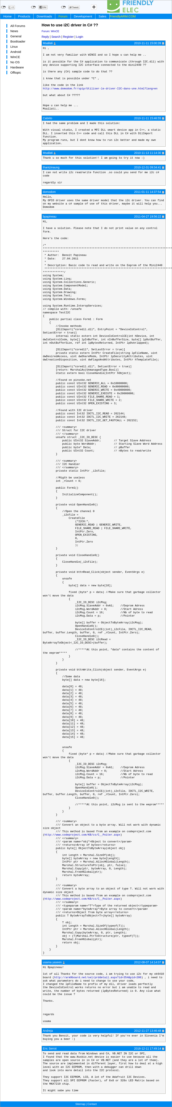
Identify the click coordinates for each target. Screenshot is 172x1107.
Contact (92, 1104)
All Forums (17, 26)
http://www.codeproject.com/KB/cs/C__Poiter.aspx (82, 835)
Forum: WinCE (50, 31)
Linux (14, 46)
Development (83, 16)
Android (15, 52)
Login (79, 36)
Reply (45, 36)
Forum (62, 16)
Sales (102, 16)
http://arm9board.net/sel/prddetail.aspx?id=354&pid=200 (97, 977)
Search (55, 36)
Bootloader (17, 41)
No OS (15, 62)
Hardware (17, 67)
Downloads (44, 16)
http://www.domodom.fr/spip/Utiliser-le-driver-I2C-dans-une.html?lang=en (100, 89)
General (15, 36)
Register (68, 36)
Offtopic (15, 72)
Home (7, 16)
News (14, 31)
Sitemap (80, 1104)
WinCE (15, 57)
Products (24, 16)
